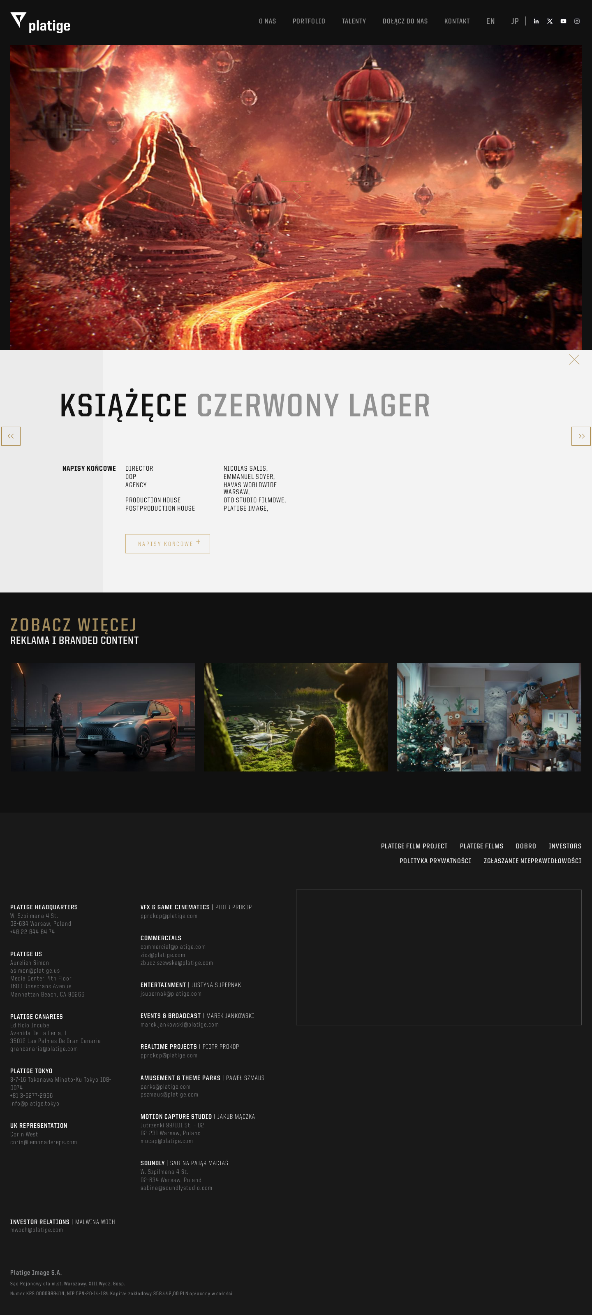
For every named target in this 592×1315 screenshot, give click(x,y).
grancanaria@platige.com (44, 1049)
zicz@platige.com (163, 955)
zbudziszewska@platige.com (177, 963)
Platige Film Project (414, 846)
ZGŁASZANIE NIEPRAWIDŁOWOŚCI (533, 861)
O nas (267, 21)
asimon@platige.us (35, 971)
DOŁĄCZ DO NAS (405, 21)
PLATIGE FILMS (482, 846)
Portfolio (309, 21)
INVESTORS (565, 846)
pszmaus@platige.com (170, 1095)
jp (515, 22)
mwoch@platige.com (36, 1230)
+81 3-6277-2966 (31, 1096)
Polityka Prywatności (436, 861)
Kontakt (457, 21)
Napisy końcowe (169, 543)
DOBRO (526, 846)
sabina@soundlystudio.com (177, 1188)
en (490, 22)
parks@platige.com (166, 1087)
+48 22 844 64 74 (32, 932)
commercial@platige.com (173, 947)
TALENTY (354, 21)
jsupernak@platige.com (171, 994)
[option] (103, 717)
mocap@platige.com (167, 1141)
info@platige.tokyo (35, 1104)
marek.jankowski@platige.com (180, 1025)
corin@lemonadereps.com (43, 1142)
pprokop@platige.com (169, 916)
